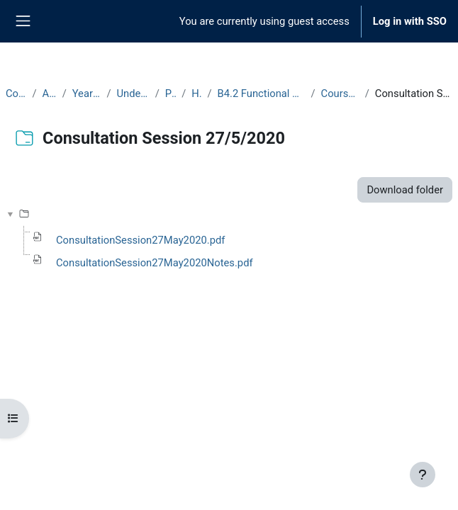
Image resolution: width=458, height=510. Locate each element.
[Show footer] (422, 474)
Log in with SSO (410, 21)
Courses (16, 93)
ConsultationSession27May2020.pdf (140, 240)
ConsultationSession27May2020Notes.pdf (154, 262)
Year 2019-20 (86, 93)
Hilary (196, 93)
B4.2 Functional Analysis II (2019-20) (262, 93)
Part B (170, 93)
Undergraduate (132, 93)
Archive (50, 93)
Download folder (405, 189)
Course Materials (340, 93)
